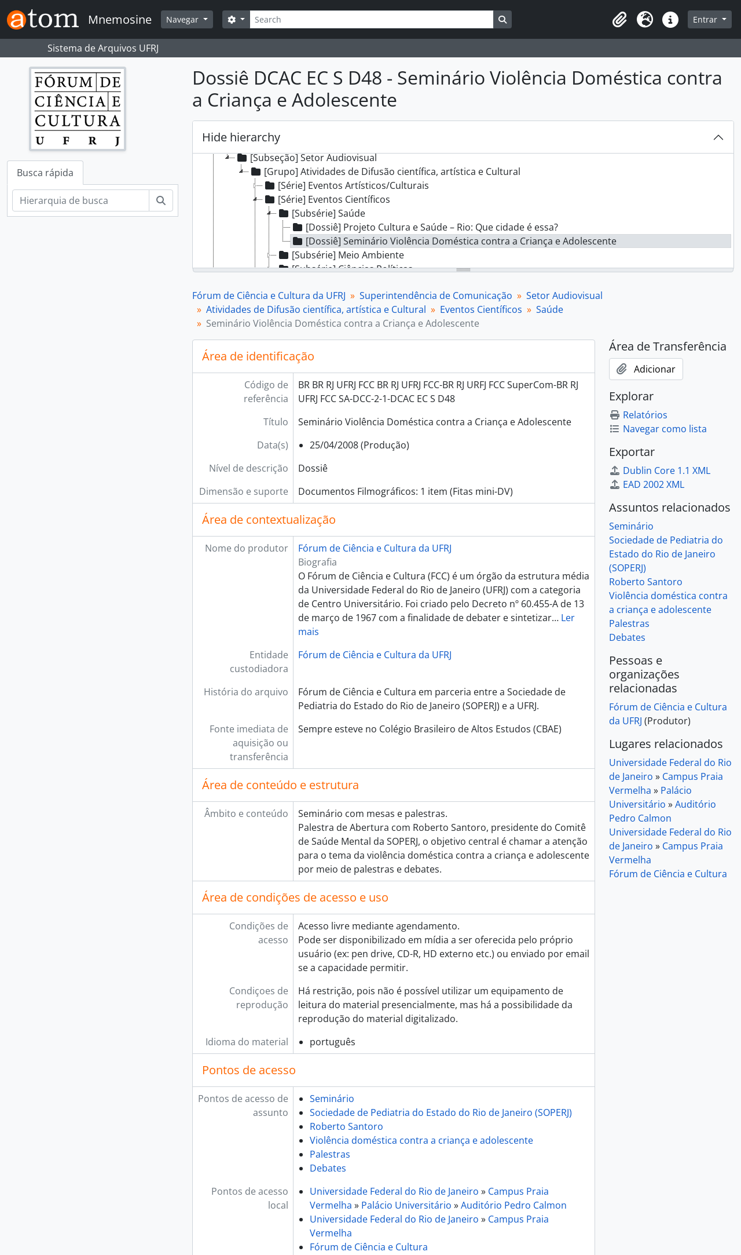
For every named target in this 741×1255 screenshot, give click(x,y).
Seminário (332, 1098)
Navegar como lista (658, 428)
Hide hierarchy (241, 137)
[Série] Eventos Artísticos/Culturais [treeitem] (346, 185)
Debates (328, 1168)
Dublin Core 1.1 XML (659, 470)
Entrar (706, 19)
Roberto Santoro (346, 1126)
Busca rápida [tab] (45, 172)
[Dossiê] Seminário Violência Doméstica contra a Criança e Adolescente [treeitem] (454, 241)
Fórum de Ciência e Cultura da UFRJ (269, 295)
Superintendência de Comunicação (436, 295)
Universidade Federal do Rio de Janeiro (394, 1191)
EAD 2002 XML (646, 484)
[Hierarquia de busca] (80, 200)
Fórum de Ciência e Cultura (369, 1247)
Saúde (549, 309)
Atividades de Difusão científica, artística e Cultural (316, 309)
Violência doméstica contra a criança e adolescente (421, 1140)
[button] (619, 19)
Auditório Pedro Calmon (514, 1205)
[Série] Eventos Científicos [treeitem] (326, 199)
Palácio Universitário (406, 1205)
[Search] (372, 19)
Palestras (330, 1154)
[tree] (463, 211)
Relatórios (638, 414)
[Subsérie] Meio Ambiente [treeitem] (340, 255)
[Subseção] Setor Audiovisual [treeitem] (306, 158)
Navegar (183, 19)
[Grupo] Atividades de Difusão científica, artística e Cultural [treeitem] (384, 171)
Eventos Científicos (481, 309)
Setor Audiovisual (564, 295)
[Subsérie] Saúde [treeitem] (321, 213)
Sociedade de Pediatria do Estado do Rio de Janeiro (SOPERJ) (441, 1112)
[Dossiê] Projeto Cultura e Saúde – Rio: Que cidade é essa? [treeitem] (424, 227)
